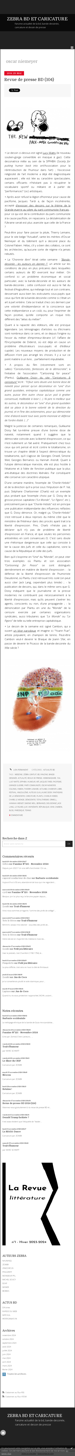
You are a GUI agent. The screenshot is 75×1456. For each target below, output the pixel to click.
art (37, 781)
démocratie (30, 799)
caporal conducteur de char (16, 878)
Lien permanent (18, 770)
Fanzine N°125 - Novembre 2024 (30, 864)
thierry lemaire (31, 789)
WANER (5, 1287)
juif (25, 807)
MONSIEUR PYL (9, 1275)
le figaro (19, 807)
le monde (19, 799)
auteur (32, 792)
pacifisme (57, 781)
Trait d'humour (22, 906)
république (44, 807)
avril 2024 (6, 1362)
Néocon (6, 1075)
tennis (28, 810)
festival (12, 792)
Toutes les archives (16, 1374)
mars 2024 (7, 1366)
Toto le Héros (9, 920)
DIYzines (6, 1307)
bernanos (41, 803)
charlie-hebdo (50, 796)
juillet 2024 (7, 1350)
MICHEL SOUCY (9, 1279)
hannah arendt (16, 803)
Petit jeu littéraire (23, 949)
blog (11, 810)
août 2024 (6, 1347)
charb (12, 799)
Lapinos (6, 991)
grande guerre (16, 785)
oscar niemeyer (49, 785)
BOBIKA (5, 1291)
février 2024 (7, 1369)
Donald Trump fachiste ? (15, 1117)
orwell (53, 799)
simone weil (30, 803)
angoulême (22, 792)
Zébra (5, 864)
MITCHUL (6, 1315)
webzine (18, 774)
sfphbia (23, 781)
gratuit (33, 774)
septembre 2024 (9, 1343)
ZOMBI (5, 1264)
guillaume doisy (44, 792)
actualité (22, 778)
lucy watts (14, 781)
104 (58, 778)
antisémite (33, 807)
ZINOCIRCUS (7, 1268)
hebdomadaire (49, 778)
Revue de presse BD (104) (29, 79)
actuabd (43, 789)
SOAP (4, 1283)
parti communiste (32, 785)
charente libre (55, 789)
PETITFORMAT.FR (9, 1318)
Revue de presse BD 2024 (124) (19, 1103)
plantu (40, 796)
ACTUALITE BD (49, 770)
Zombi (5, 906)
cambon (58, 807)
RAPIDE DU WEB (9, 1311)
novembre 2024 (9, 1335)
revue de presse (34, 778)
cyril (4, 892)
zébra (26, 774)
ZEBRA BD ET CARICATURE (37, 18)
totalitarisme (43, 799)
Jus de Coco (20, 977)
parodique (19, 810)
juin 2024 (6, 1354)
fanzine (44, 774)
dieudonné (51, 803)
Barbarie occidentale (47, 878)
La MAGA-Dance (11, 1131)
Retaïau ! (7, 1089)
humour (31, 781)
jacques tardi (46, 781)
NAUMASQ (7, 1260)
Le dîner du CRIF (11, 1061)
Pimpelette (8, 963)
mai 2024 (6, 1358)
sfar (52, 807)
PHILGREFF (7, 1272)
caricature (31, 796)
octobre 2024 (8, 1339)
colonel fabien (16, 789)
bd (38, 774)
